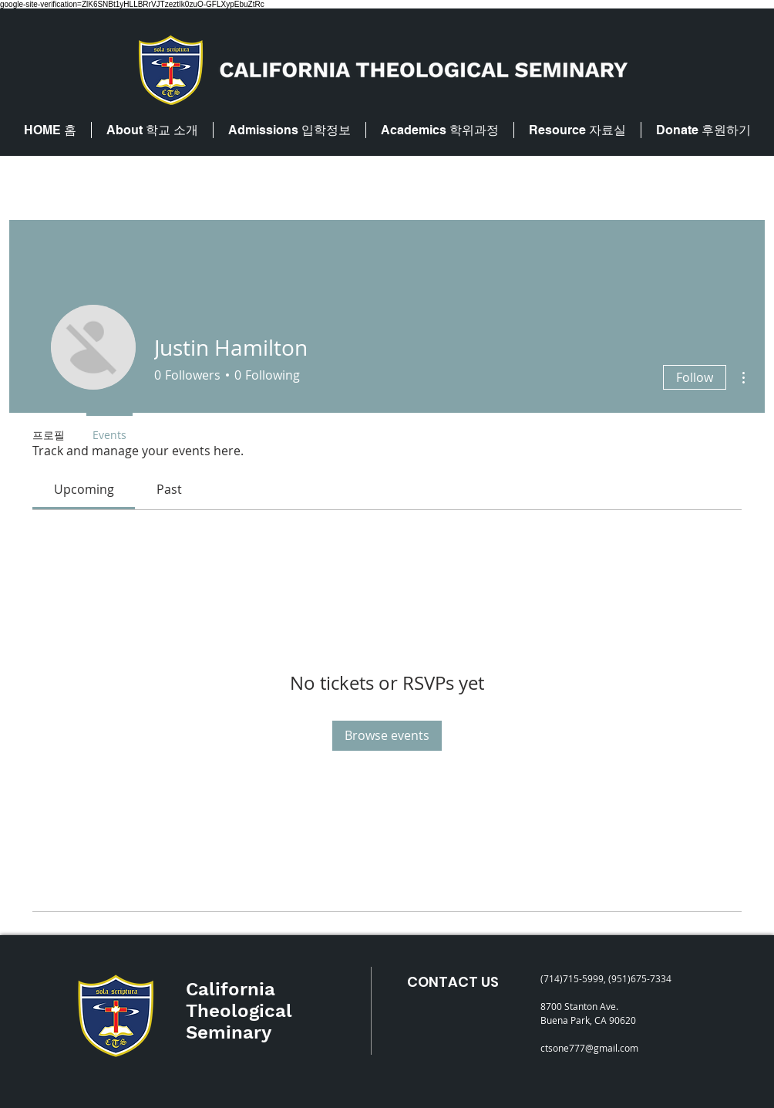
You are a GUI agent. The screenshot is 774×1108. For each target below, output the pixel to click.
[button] (152, 130)
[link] (84, 489)
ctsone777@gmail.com (589, 1048)
